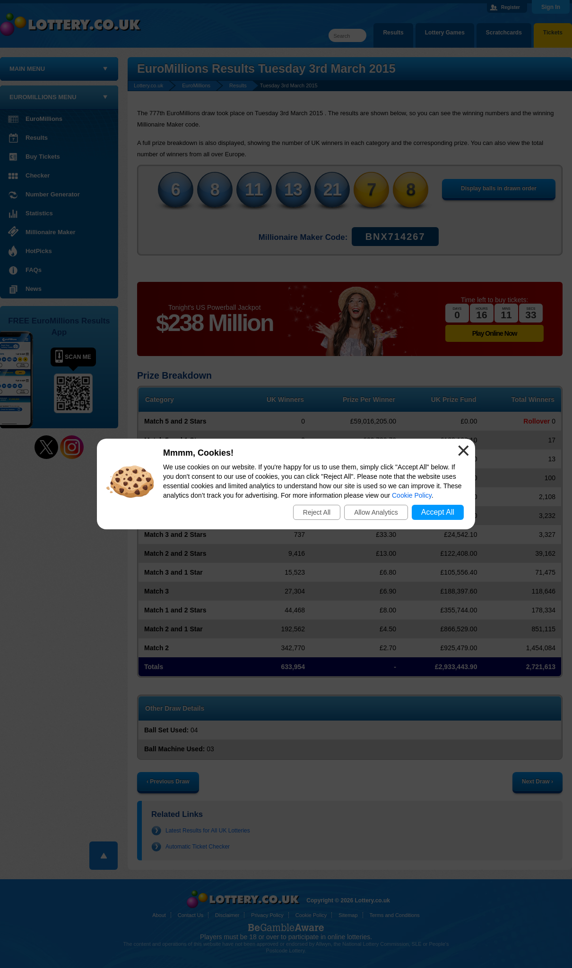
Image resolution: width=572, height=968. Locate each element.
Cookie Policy (412, 495)
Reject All (316, 512)
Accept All (437, 512)
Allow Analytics (376, 512)
